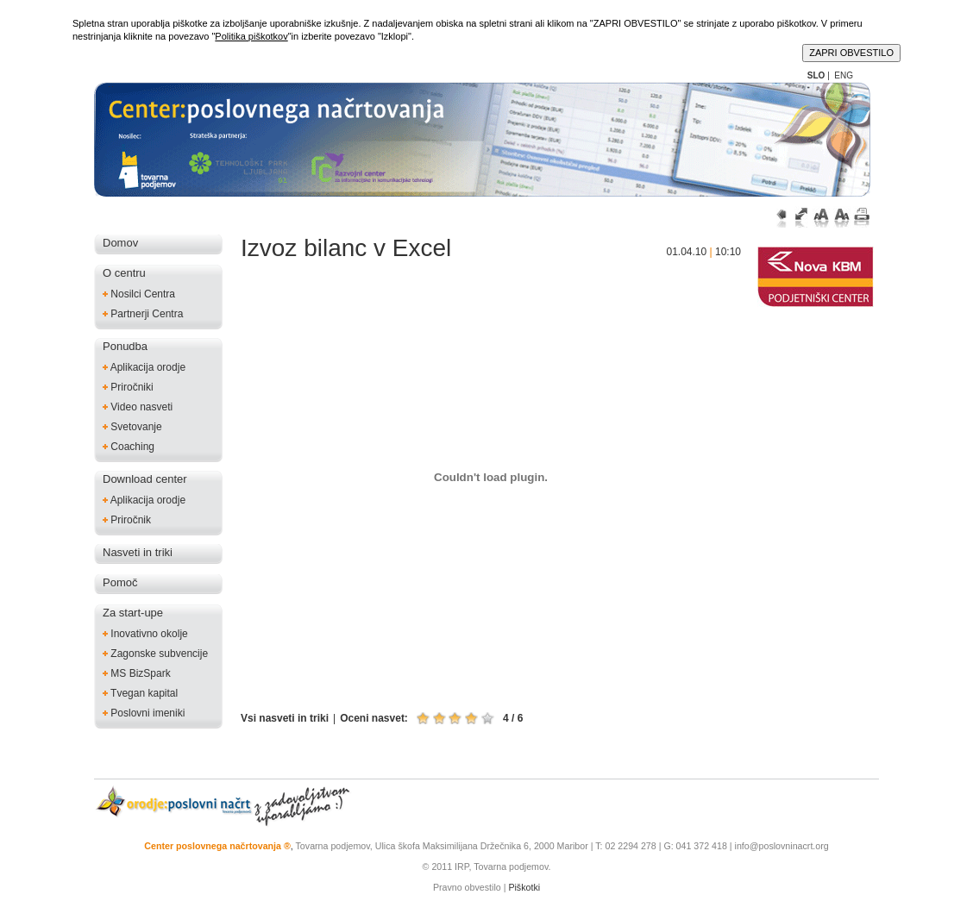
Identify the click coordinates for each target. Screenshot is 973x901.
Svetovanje (132, 426)
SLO (816, 75)
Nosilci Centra (139, 293)
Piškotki (524, 887)
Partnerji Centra (143, 313)
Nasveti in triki (138, 552)
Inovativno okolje (145, 633)
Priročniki (128, 386)
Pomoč (120, 582)
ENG (843, 75)
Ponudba (125, 346)
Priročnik (127, 519)
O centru (124, 272)
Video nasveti (138, 406)
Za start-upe (133, 612)
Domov (120, 242)
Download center (145, 478)
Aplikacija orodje (144, 366)
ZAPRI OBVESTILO (851, 52)
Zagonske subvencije (155, 653)
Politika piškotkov (251, 36)
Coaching (128, 446)
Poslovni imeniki (144, 712)
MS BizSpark (137, 673)
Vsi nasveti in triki (285, 718)
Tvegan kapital (140, 692)
